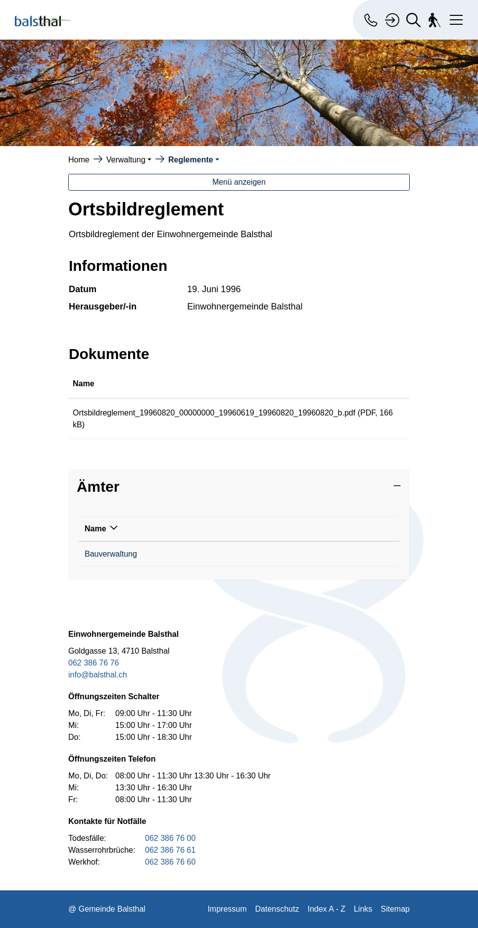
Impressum (226, 909)
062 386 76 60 (170, 862)
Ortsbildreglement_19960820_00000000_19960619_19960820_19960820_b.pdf (214, 413)
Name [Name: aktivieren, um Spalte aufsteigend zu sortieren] (84, 383)
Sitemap (395, 909)
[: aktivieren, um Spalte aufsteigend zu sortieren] (385, 384)
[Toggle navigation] (454, 17)
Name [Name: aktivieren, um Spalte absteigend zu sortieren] (95, 528)
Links (363, 909)
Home (79, 159)
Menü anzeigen (239, 182)
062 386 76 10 (198, 554)
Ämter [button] (98, 486)
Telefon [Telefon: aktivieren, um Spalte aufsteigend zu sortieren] (186, 528)
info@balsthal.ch (97, 674)
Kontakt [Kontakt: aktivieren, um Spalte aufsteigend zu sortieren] (273, 528)
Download (385, 414)
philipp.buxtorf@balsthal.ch (306, 554)
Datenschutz (277, 909)
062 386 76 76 (93, 663)
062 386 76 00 (170, 838)
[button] (128, 159)
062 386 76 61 (170, 850)
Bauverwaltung (111, 554)
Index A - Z (326, 909)
